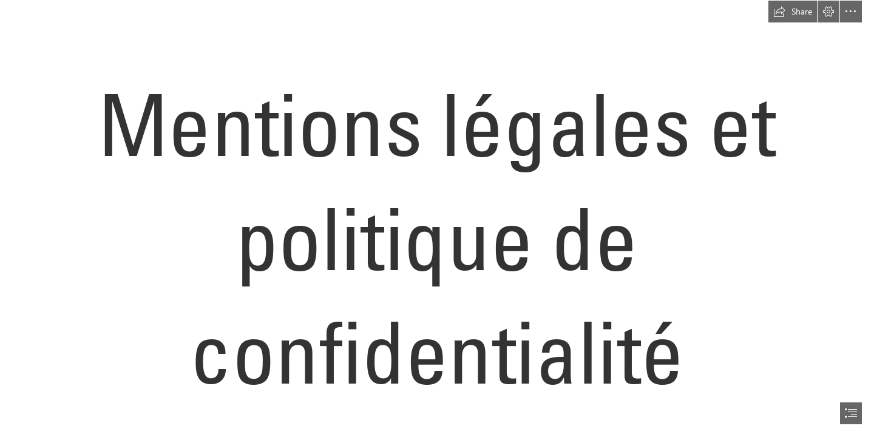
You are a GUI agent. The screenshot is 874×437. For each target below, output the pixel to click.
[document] (437, 218)
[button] (792, 11)
